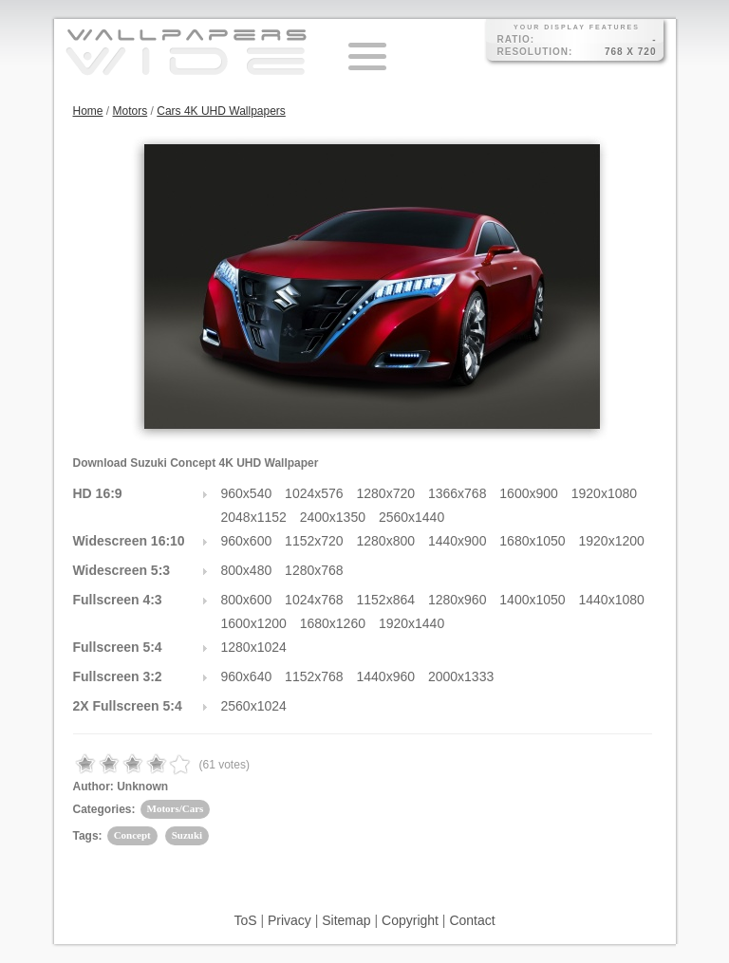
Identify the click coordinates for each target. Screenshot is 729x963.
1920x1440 (411, 623)
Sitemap (346, 920)
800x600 (246, 599)
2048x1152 (254, 517)
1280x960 (457, 599)
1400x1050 (532, 599)
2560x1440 (411, 517)
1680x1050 (532, 540)
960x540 (246, 493)
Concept (132, 835)
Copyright (410, 920)
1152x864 (386, 599)
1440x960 (386, 676)
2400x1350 (332, 517)
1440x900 (457, 540)
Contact (472, 920)
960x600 (246, 540)
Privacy (289, 920)
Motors (130, 111)
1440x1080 (612, 599)
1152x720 (314, 540)
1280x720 (386, 493)
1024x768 (314, 599)
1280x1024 (254, 647)
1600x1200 (254, 623)
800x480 (246, 570)
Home (88, 111)
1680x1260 (332, 623)
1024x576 (314, 493)
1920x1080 (604, 493)
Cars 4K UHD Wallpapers (221, 111)
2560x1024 (254, 705)
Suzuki (187, 835)
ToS (245, 920)
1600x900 (528, 493)
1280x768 (314, 570)
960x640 (246, 676)
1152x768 (314, 676)
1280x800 (386, 540)
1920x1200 (612, 540)
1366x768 (457, 493)
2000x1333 (461, 676)
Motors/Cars (175, 808)
